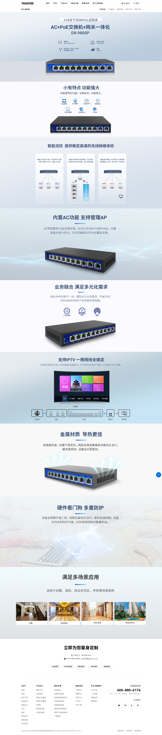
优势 (23, 694)
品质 (23, 712)
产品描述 (111, 9)
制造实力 (24, 705)
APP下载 (79, 705)
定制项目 (24, 716)
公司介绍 (94, 690)
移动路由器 (40, 709)
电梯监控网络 (59, 705)
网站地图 (138, 731)
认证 (23, 709)
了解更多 (57, 716)
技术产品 (24, 698)
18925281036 (86, 655)
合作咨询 (24, 724)
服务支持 (79, 686)
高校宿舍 (57, 690)
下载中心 (79, 690)
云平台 (78, 701)
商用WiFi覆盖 (41, 698)
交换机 (38, 705)
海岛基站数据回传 (60, 698)
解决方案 (129, 9)
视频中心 (79, 694)
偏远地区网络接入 (60, 709)
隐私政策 (120, 731)
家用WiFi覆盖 (41, 701)
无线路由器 (40, 712)
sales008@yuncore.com (89, 659)
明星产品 (39, 690)
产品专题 (102, 9)
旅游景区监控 (59, 694)
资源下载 (138, 9)
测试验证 (24, 701)
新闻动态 (94, 698)
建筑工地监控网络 (60, 712)
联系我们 (94, 701)
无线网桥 (39, 694)
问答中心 (79, 698)
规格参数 (120, 9)
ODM (23, 686)
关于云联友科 (96, 686)
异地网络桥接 (59, 701)
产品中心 (39, 686)
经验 (23, 690)
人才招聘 (94, 694)
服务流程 (24, 720)
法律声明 (129, 731)
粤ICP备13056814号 (75, 731)
